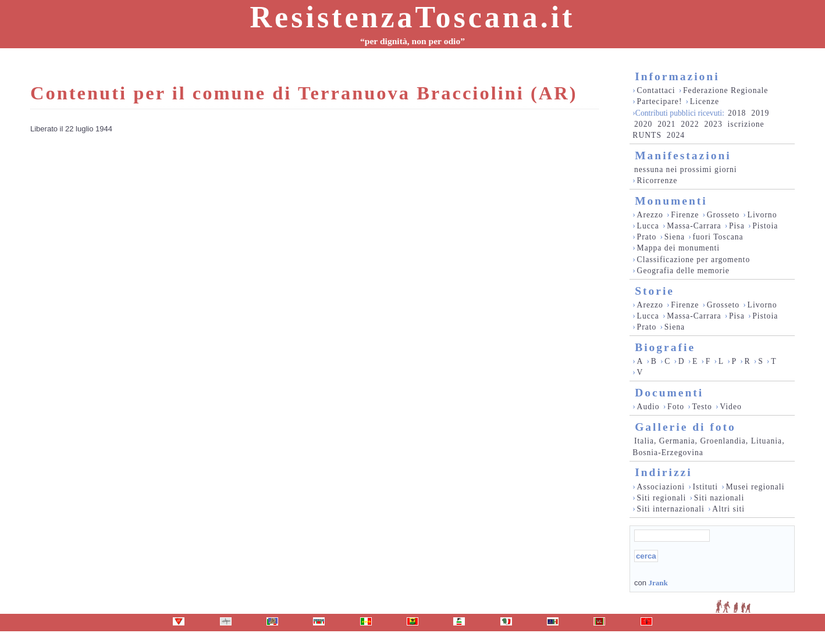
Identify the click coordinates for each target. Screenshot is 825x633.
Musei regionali (755, 486)
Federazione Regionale (725, 90)
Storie (654, 291)
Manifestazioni (683, 155)
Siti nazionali (719, 497)
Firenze (685, 214)
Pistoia (765, 225)
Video (731, 406)
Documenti (669, 393)
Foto (675, 406)
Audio (648, 406)
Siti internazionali (671, 509)
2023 (713, 124)
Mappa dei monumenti (678, 248)
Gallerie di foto (685, 427)
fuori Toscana (717, 237)
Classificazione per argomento (694, 259)
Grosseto (723, 214)
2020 (643, 124)
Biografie (665, 347)
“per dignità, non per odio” (412, 41)
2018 (737, 113)
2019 (760, 113)
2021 (666, 124)
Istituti (705, 486)
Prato (647, 237)
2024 (676, 135)
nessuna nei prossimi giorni (685, 169)
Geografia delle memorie (683, 270)
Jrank (657, 582)
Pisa (737, 225)
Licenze (704, 101)
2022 (690, 124)
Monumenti (671, 201)
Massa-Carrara (694, 225)
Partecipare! (659, 101)
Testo (702, 406)
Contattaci (656, 90)
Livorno (762, 214)
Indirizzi (663, 472)
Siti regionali (662, 497)
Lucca (648, 225)
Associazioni (661, 486)
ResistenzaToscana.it (412, 17)
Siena (674, 237)
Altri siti (728, 509)
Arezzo (650, 214)
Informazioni (677, 76)
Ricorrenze (657, 180)
